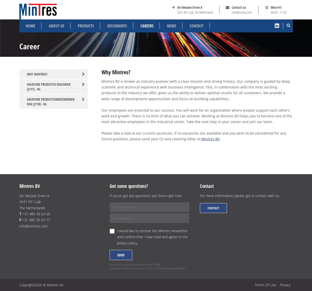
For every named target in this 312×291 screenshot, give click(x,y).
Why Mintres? (56, 74)
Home (30, 26)
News (171, 26)
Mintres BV (210, 139)
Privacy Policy (130, 268)
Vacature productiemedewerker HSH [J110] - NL (56, 101)
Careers (147, 26)
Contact (197, 26)
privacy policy (127, 243)
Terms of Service (155, 268)
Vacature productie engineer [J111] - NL (56, 86)
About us (56, 26)
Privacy (285, 285)
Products (86, 26)
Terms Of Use (265, 285)
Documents (117, 26)
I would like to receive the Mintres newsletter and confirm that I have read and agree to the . (152, 236)
